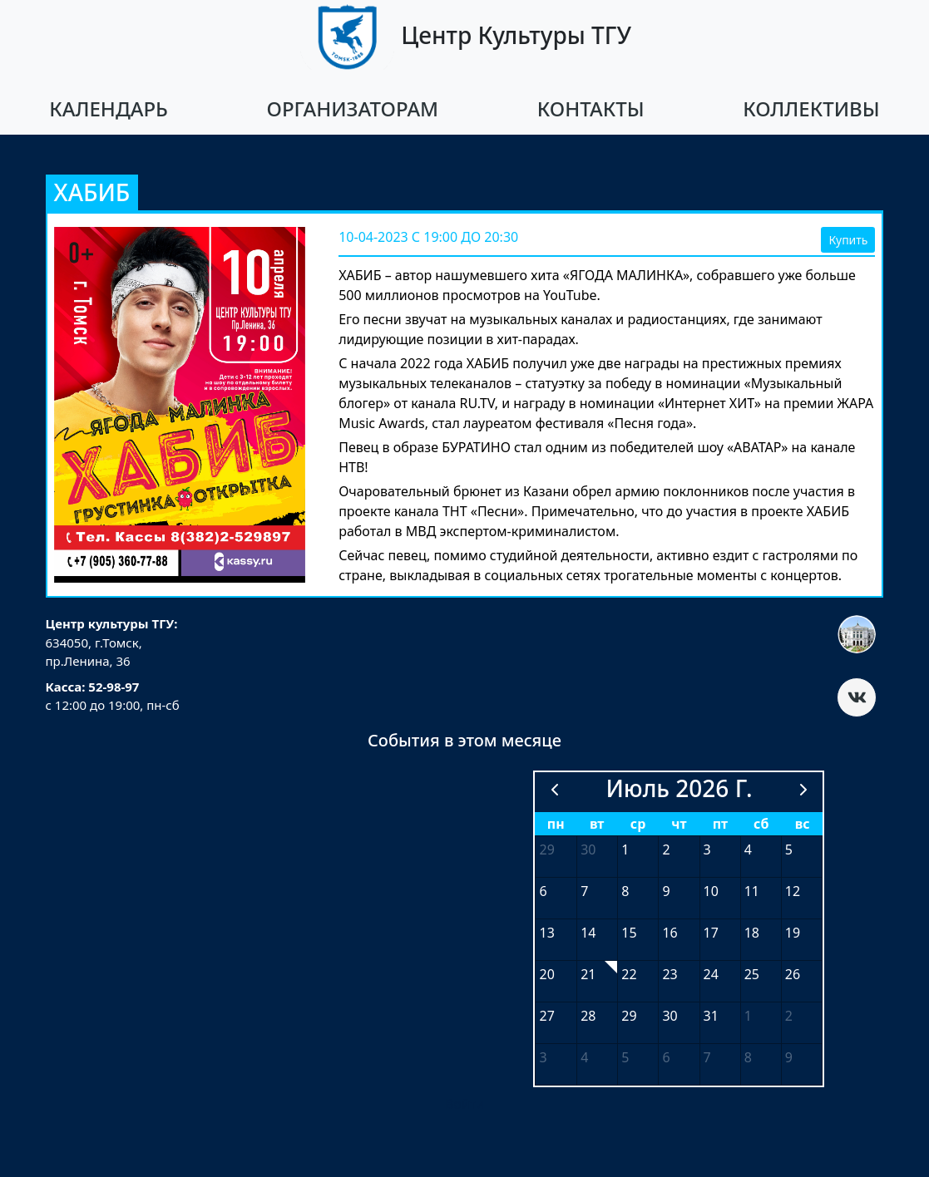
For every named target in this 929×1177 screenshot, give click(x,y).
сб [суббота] (761, 824)
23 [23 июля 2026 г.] (669, 974)
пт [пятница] (720, 824)
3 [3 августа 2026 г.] (542, 1057)
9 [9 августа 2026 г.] (789, 1057)
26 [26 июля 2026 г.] (792, 974)
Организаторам (353, 108)
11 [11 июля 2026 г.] (751, 891)
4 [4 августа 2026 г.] (584, 1057)
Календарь (108, 108)
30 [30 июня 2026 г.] (588, 849)
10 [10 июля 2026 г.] (711, 891)
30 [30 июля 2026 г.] (669, 1016)
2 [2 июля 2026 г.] (666, 849)
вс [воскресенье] (802, 824)
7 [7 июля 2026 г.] (584, 891)
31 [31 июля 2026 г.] (711, 1016)
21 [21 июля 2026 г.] (588, 974)
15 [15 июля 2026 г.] (628, 932)
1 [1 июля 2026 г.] (625, 849)
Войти (464, 1104)
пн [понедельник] (556, 824)
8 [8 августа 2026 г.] (748, 1057)
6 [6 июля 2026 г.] (542, 891)
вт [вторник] (597, 824)
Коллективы (811, 108)
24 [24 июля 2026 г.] (711, 974)
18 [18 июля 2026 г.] (751, 932)
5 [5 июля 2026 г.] (789, 849)
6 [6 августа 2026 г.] (666, 1057)
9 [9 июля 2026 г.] (666, 891)
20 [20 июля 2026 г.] (546, 974)
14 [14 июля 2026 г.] (588, 932)
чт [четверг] (678, 824)
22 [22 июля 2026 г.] (628, 974)
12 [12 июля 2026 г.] (792, 891)
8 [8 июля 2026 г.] (625, 891)
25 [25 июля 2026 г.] (751, 974)
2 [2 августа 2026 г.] (789, 1016)
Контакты (591, 108)
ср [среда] (638, 824)
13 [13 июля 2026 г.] (546, 932)
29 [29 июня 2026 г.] (546, 849)
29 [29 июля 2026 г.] (628, 1016)
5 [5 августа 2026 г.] (625, 1057)
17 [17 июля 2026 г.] (711, 932)
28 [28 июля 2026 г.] (588, 1016)
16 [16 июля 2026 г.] (669, 932)
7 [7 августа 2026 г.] (707, 1057)
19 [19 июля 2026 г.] (792, 932)
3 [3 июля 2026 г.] (707, 849)
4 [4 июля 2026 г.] (748, 849)
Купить (847, 240)
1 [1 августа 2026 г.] (748, 1016)
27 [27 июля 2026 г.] (546, 1016)
